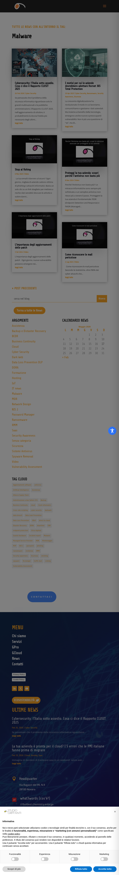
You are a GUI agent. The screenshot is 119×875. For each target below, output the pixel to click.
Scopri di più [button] (14, 869)
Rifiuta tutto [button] (81, 869)
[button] (114, 811)
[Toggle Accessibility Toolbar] (112, 430)
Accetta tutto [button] (105, 869)
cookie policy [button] (14, 834)
